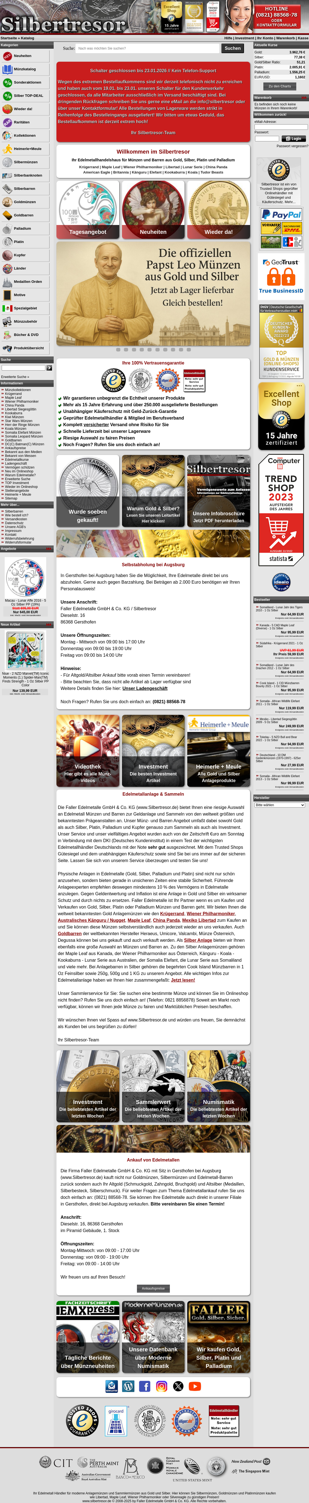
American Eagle (96, 172)
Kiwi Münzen (14, 417)
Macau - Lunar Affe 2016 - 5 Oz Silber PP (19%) (25, 602)
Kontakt (10, 535)
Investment (244, 38)
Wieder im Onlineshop (21, 487)
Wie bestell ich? (16, 515)
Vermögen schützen (19, 467)
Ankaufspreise (15, 448)
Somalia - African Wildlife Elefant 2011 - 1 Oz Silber (278, 703)
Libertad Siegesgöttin (20, 409)
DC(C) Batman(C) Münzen (24, 444)
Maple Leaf (13, 398)
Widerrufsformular (18, 542)
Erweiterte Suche (17, 479)
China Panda (14, 405)
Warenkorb (285, 38)
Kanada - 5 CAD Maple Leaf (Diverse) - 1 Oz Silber (275, 627)
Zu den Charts (280, 86)
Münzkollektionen (18, 390)
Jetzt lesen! (183, 980)
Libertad (172, 167)
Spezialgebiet (19, 308)
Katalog (27, 38)
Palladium (16, 228)
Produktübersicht (23, 348)
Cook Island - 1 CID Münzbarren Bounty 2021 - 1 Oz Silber (277, 685)
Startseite (9, 38)
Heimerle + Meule (18, 494)
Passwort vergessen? (292, 146)
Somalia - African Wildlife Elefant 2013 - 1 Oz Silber (278, 778)
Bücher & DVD (20, 335)
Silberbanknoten (22, 175)
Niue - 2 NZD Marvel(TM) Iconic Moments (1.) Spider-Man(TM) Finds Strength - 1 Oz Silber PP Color (25, 679)
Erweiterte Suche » (15, 377)
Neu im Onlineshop (19, 471)
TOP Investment (17, 483)
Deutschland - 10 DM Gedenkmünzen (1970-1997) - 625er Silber (278, 758)
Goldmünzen (19, 202)
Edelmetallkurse (16, 460)
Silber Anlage (198, 940)
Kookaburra (13, 413)
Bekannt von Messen (20, 456)
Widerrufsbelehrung (19, 538)
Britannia (121, 172)
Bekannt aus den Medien (23, 452)
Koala (193, 172)
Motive (13, 295)
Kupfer (14, 255)
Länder (14, 268)
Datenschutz (14, 523)
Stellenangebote (17, 491)
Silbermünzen (20, 162)
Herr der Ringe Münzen (22, 425)
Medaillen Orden (22, 282)
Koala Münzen (15, 429)
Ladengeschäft (16, 463)
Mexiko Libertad (199, 920)
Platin (13, 242)
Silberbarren (18, 189)
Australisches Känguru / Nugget (91, 920)
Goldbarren (17, 215)
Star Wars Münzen (18, 421)
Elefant (156, 172)
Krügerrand (13, 394)
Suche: (69, 48)
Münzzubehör (19, 321)
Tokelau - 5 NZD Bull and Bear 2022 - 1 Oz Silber (276, 739)
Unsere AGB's (15, 527)
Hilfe (228, 38)
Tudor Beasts (212, 172)
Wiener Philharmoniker (21, 401)
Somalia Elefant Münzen (23, 432)
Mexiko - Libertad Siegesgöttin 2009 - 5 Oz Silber (276, 721)
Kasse (303, 38)
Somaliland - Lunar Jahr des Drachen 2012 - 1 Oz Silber (275, 667)
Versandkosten (16, 519)
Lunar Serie (193, 167)
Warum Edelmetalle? (20, 475)
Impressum (13, 531)
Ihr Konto (265, 38)
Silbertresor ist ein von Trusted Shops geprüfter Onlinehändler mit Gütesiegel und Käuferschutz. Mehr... (279, 193)
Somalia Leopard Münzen (24, 436)
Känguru (139, 172)
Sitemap (11, 498)
